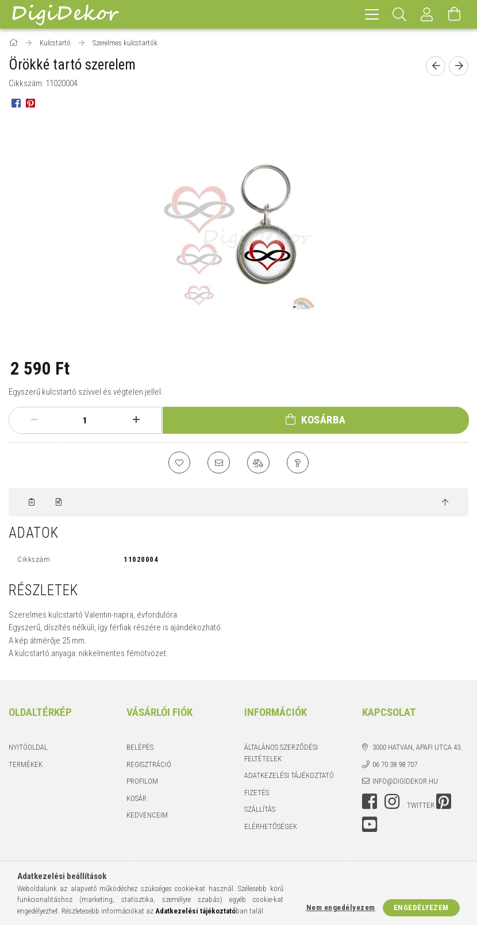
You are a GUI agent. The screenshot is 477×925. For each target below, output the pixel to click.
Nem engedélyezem (340, 907)
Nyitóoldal (28, 748)
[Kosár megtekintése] (454, 14)
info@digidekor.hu (405, 782)
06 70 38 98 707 (394, 765)
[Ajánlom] (218, 463)
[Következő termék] (458, 66)
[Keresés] (399, 14)
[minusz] (34, 420)
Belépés (139, 748)
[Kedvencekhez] (178, 463)
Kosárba (323, 419)
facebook (369, 802)
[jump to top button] (445, 503)
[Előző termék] (435, 66)
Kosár (136, 799)
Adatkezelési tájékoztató (289, 776)
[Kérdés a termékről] (298, 463)
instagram (391, 802)
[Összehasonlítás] (258, 463)
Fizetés (256, 793)
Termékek (26, 765)
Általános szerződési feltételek (281, 754)
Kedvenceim (147, 816)
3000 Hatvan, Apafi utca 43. (417, 748)
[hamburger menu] (372, 14)
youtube (369, 825)
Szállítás (259, 810)
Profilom (142, 782)
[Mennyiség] (85, 420)
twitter (420, 806)
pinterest (443, 802)
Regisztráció (148, 765)
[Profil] (427, 14)
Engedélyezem (421, 907)
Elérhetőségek (270, 827)
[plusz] (135, 420)
